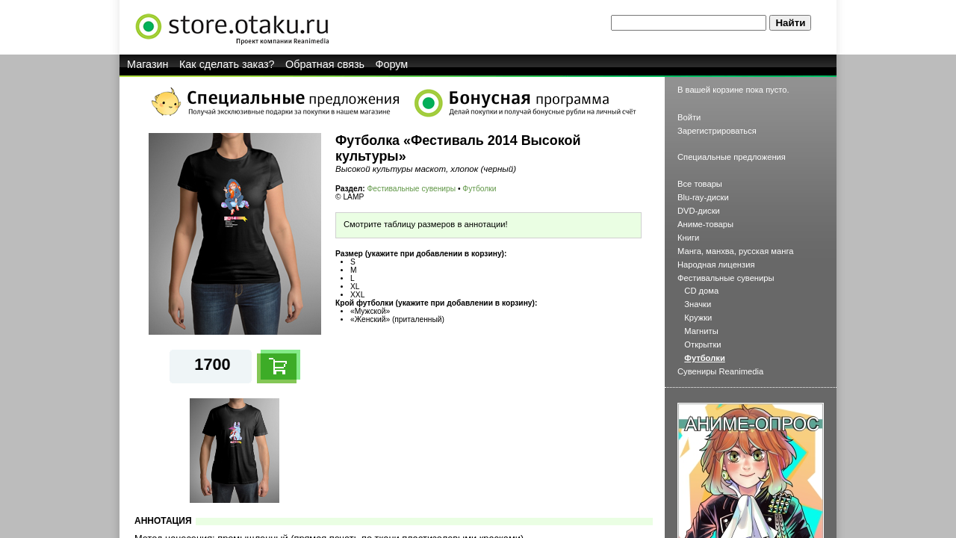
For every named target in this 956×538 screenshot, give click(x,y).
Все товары (699, 183)
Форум (392, 64)
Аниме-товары (705, 224)
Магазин (148, 64)
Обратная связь (324, 64)
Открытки (702, 344)
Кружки (698, 317)
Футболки (479, 189)
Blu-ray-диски (703, 197)
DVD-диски (698, 210)
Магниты (701, 331)
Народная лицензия (716, 264)
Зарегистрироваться (717, 130)
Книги (688, 237)
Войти (689, 117)
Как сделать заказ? (227, 64)
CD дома (701, 290)
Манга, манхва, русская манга (735, 251)
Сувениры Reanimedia (720, 371)
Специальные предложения (731, 156)
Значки (697, 304)
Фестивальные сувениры (411, 189)
